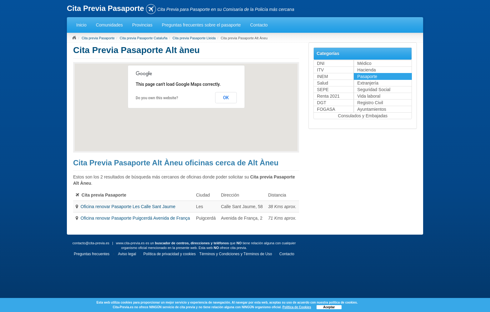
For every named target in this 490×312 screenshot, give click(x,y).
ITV (320, 69)
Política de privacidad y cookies (169, 254)
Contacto (259, 24)
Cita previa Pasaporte (98, 38)
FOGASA (326, 109)
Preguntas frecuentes (91, 254)
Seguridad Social (373, 89)
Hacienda (366, 69)
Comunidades (109, 24)
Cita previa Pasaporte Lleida (194, 38)
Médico (364, 63)
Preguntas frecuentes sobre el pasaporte (201, 24)
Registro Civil (370, 102)
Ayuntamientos (371, 109)
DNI (320, 63)
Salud (322, 82)
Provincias (142, 24)
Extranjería (367, 82)
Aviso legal (127, 254)
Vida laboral (368, 96)
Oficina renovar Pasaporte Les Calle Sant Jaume (128, 206)
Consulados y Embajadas (363, 115)
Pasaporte (367, 76)
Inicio (81, 24)
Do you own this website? (157, 98)
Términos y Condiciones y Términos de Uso (235, 254)
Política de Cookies (296, 307)
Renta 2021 (328, 96)
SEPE (322, 89)
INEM (322, 76)
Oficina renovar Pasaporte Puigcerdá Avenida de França (135, 218)
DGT (321, 102)
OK (226, 97)
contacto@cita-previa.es (90, 243)
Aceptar (329, 307)
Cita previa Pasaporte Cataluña (144, 38)
